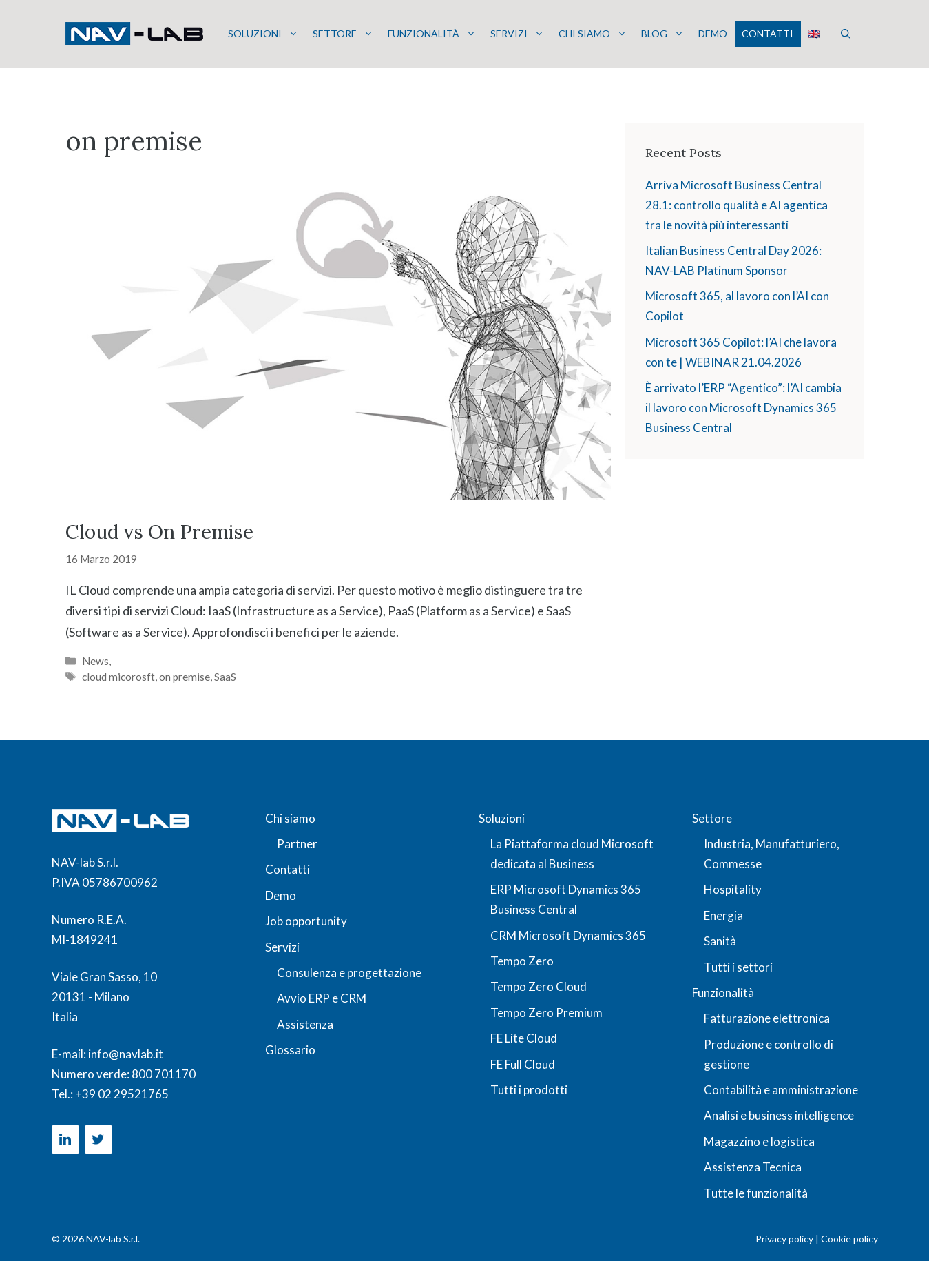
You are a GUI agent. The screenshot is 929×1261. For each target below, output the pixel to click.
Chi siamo (593, 34)
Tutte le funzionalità (756, 1193)
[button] (845, 34)
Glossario (290, 1050)
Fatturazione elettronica (767, 1018)
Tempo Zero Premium (546, 1012)
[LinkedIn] (65, 1139)
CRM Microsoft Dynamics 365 (568, 935)
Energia (723, 915)
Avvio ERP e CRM (321, 998)
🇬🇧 (814, 33)
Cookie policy (849, 1238)
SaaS (225, 676)
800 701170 (164, 1074)
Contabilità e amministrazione (781, 1090)
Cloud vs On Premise (159, 532)
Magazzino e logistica (759, 1141)
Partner (297, 844)
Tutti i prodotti (528, 1090)
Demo (712, 33)
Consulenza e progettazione (349, 972)
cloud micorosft (118, 676)
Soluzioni (263, 34)
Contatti (767, 33)
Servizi (517, 34)
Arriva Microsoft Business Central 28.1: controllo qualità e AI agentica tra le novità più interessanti (736, 205)
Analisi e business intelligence (779, 1115)
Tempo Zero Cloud (538, 986)
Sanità (720, 941)
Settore (343, 34)
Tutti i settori (738, 967)
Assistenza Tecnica (753, 1167)
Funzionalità (432, 34)
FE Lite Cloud (523, 1038)
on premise (184, 676)
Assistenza (305, 1024)
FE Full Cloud (522, 1064)
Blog (662, 34)
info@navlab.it (125, 1054)
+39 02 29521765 (122, 1094)
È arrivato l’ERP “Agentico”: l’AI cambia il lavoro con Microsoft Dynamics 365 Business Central (743, 407)
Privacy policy (784, 1238)
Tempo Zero (522, 961)
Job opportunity (306, 921)
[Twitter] (98, 1139)
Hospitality (733, 889)
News (95, 661)
